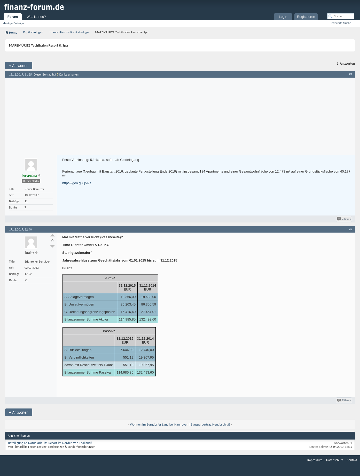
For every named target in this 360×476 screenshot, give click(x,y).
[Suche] (340, 16)
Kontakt (352, 460)
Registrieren (306, 17)
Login (283, 17)
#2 (350, 229)
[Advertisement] (180, 116)
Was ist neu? (36, 17)
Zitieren (344, 219)
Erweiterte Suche (340, 23)
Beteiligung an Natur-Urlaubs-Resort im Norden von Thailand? (50, 443)
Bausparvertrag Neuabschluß (210, 424)
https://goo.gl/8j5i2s (76, 183)
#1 (350, 74)
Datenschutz (334, 460)
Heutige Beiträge (13, 23)
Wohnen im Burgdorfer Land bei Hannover (158, 424)
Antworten (18, 65)
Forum (12, 17)
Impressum (315, 460)
